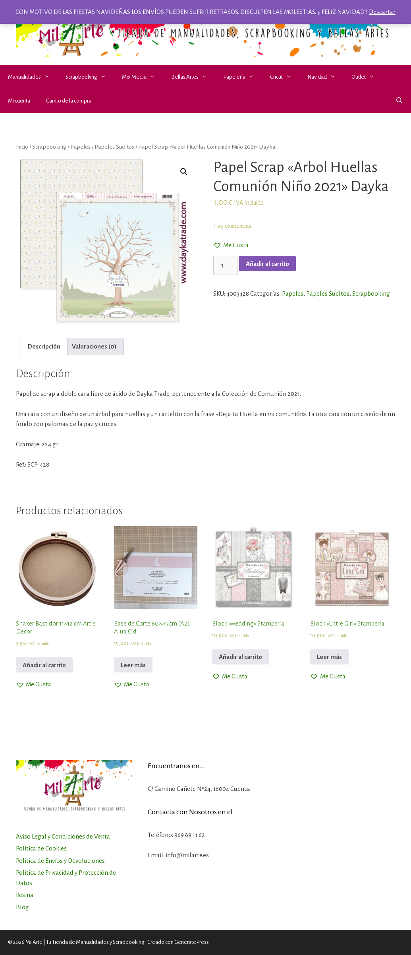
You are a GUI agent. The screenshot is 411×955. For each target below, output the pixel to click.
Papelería (242, 77)
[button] (49, 77)
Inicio (22, 146)
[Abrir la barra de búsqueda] (399, 101)
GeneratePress (191, 942)
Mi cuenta (19, 101)
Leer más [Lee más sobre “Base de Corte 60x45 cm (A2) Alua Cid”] (133, 665)
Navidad (325, 77)
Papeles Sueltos (114, 146)
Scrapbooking (90, 77)
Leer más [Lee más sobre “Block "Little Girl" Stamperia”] (329, 656)
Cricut (284, 77)
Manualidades (33, 77)
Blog (22, 907)
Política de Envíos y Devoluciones (60, 860)
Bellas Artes (193, 77)
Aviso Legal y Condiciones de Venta (63, 836)
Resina (24, 894)
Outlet (366, 77)
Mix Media (142, 77)
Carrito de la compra (68, 101)
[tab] (44, 347)
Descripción (44, 346)
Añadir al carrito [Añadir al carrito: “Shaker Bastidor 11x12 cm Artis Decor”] (44, 665)
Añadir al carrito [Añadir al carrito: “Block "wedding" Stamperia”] (240, 656)
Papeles (80, 146)
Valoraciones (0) (94, 346)
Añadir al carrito (267, 263)
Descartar (382, 11)
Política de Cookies (41, 848)
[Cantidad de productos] (225, 265)
